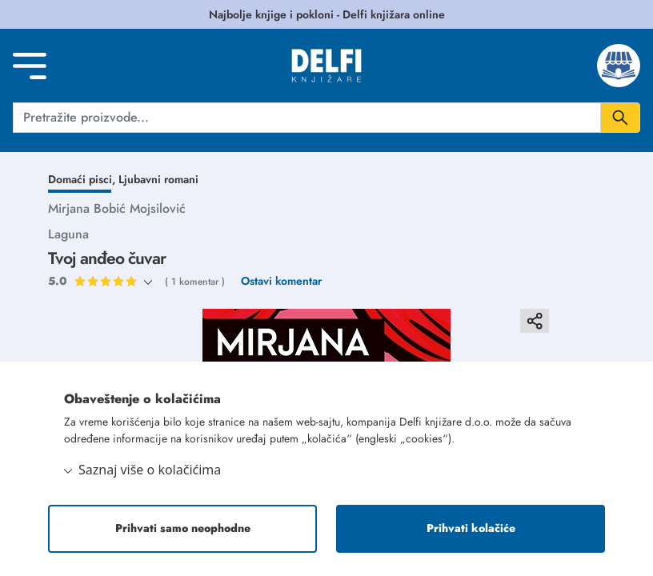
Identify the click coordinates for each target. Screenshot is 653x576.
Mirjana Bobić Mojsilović (117, 208)
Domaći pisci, (83, 179)
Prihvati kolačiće (471, 529)
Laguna (68, 234)
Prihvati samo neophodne (182, 529)
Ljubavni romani (158, 179)
